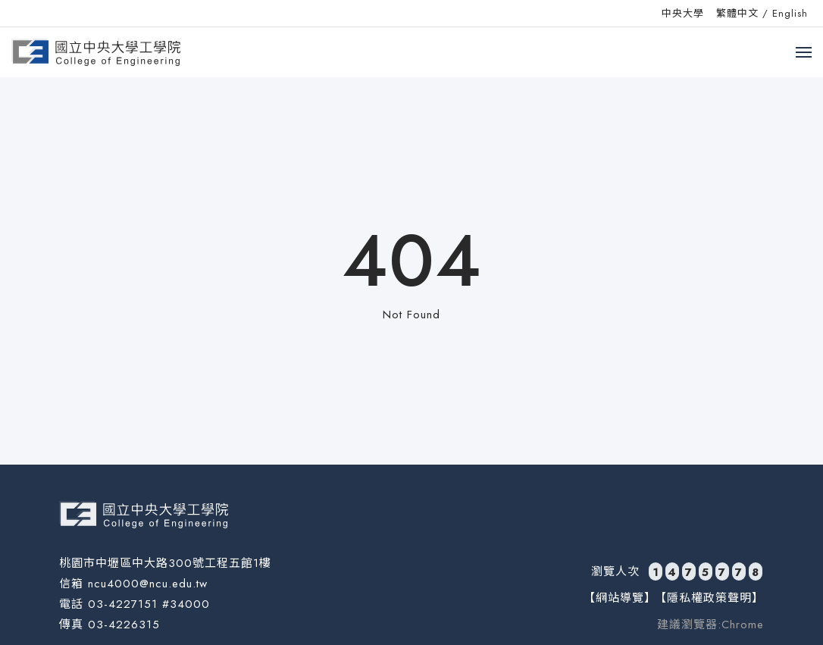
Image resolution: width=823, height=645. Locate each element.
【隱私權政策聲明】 (709, 598)
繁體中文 (737, 13)
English (790, 13)
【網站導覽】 (620, 598)
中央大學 (683, 13)
